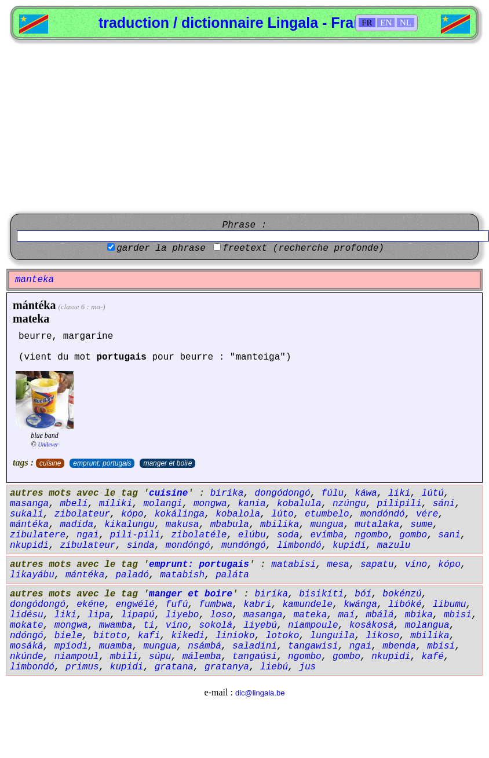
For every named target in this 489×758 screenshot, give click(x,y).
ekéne (90, 604)
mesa (338, 564)
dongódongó (282, 493)
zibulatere (37, 535)
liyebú (260, 625)
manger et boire (167, 463)
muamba (116, 646)
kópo (132, 514)
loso (221, 615)
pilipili (399, 504)
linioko (235, 636)
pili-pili (135, 535)
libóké (405, 604)
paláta (232, 575)
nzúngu (349, 504)
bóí (363, 594)
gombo (413, 535)
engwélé (134, 604)
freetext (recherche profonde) (303, 248)
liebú (274, 667)
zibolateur (82, 514)
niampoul (76, 656)
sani (449, 535)
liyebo (182, 615)
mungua (327, 524)
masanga (29, 504)
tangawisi (313, 646)
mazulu (394, 545)
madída (76, 524)
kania (252, 504)
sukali (26, 514)
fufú (177, 604)
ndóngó (26, 636)
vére (427, 514)
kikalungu (129, 524)
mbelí (73, 504)
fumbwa (215, 604)
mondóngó (188, 545)
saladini (254, 646)
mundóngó (243, 545)
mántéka (34, 305)
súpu (160, 656)
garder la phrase (161, 248)
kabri (257, 604)
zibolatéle (199, 535)
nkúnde (26, 656)
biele (68, 636)
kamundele (308, 604)
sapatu (377, 564)
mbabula (229, 524)
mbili (124, 656)
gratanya (227, 667)
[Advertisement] (245, 127)
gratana (174, 667)
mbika (419, 615)
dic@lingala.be (259, 693)
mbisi (458, 615)
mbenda (399, 646)
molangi (162, 504)
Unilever (48, 444)
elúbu (252, 535)
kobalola (238, 514)
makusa (182, 524)
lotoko (283, 636)
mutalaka (377, 524)
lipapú (138, 615)
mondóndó (382, 514)
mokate (26, 625)
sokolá (215, 625)
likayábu (32, 575)
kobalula (299, 504)
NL (405, 22)
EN (386, 22)
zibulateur (87, 545)
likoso (383, 636)
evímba (327, 535)
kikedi (188, 636)
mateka (31, 318)
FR (367, 22)
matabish (182, 575)
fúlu (333, 493)
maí (346, 615)
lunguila (333, 636)
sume (421, 524)
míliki (116, 504)
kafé (433, 656)
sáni (444, 504)
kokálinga (180, 514)
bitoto (110, 636)
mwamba (116, 625)
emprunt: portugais (102, 463)
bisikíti (321, 594)
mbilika (279, 524)
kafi (149, 636)
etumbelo (327, 514)
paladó (132, 575)
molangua (427, 625)
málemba (202, 656)
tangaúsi (254, 656)
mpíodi (71, 646)
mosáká (26, 646)
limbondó (299, 545)
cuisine (50, 463)
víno (416, 564)
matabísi (293, 564)
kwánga (360, 604)
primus (82, 667)
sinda (141, 545)
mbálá (380, 615)
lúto (282, 514)
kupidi (349, 545)
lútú (433, 493)
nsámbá (204, 646)
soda (288, 535)
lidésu (26, 615)
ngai (87, 535)
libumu (449, 604)
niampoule (313, 625)
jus (307, 667)
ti (148, 625)
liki (399, 493)
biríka (227, 493)
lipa (98, 615)
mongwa (210, 504)
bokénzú (401, 594)
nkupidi (29, 545)
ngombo (371, 535)
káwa (366, 493)
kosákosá (371, 625)
